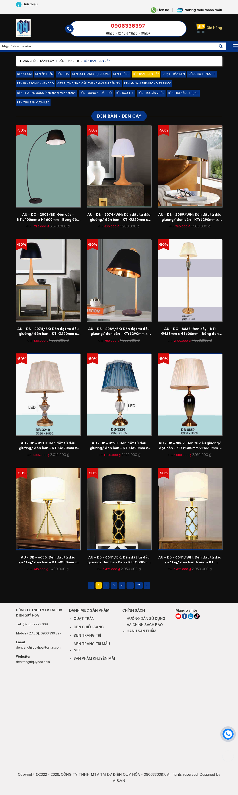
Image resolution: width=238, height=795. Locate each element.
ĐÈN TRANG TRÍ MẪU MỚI (92, 651)
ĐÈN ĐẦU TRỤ (125, 93)
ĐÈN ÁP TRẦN (44, 74)
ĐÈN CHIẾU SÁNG (89, 631)
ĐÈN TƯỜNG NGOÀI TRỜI (96, 93)
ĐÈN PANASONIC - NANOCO (35, 83)
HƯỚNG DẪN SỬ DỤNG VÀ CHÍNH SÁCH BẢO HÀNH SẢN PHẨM (146, 629)
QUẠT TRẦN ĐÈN (173, 74)
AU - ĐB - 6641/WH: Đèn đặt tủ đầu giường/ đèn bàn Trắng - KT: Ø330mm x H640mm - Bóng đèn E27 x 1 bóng (189, 560)
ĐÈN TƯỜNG (121, 74)
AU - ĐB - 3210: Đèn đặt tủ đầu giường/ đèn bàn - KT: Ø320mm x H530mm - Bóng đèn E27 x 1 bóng (48, 446)
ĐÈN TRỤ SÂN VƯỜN (151, 93)
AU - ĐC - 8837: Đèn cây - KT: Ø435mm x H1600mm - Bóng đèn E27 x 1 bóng (190, 331)
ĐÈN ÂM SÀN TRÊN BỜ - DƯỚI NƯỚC (147, 83)
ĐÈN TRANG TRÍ (69, 60)
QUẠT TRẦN (84, 623)
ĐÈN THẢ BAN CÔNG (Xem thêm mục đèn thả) (46, 93)
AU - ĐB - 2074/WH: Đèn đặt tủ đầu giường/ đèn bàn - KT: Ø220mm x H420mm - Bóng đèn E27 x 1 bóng (118, 217)
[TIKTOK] (197, 620)
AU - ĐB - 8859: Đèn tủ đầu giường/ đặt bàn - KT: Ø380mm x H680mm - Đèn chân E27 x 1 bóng (190, 446)
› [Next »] (146, 585)
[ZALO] (190, 620)
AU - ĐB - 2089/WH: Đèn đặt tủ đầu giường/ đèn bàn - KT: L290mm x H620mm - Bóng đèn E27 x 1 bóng (189, 217)
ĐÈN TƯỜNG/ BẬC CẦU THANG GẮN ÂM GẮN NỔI (89, 83)
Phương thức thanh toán (199, 10)
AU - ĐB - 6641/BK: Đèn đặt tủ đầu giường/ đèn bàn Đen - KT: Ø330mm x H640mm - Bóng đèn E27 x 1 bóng (119, 560)
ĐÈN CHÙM (24, 74)
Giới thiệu (27, 4)
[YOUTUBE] (178, 620)
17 (138, 585)
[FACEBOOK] (184, 620)
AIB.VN (119, 785)
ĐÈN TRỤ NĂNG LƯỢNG (183, 93)
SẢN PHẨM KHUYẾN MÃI (94, 662)
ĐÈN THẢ (63, 74)
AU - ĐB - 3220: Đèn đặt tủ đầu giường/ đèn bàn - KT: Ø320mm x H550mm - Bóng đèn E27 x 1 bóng (119, 446)
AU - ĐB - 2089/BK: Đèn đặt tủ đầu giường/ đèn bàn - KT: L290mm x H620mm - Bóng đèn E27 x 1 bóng (119, 331)
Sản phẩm (47, 60)
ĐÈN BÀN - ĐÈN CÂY (146, 74)
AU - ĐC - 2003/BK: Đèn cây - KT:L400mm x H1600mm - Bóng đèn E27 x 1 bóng (48, 217)
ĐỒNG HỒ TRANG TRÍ (202, 74)
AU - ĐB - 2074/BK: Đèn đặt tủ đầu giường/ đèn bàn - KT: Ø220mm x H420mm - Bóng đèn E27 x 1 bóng (48, 331)
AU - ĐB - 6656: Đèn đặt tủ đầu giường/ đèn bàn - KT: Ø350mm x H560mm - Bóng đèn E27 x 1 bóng (48, 560)
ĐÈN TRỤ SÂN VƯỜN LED (33, 102)
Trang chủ (28, 60)
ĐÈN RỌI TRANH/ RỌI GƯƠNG (91, 74)
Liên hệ (160, 10)
